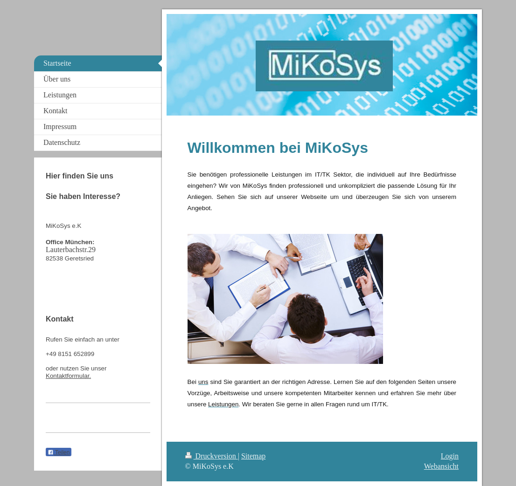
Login (450, 456)
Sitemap (253, 456)
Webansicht (441, 466)
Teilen (59, 452)
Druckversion (211, 456)
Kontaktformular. (68, 375)
